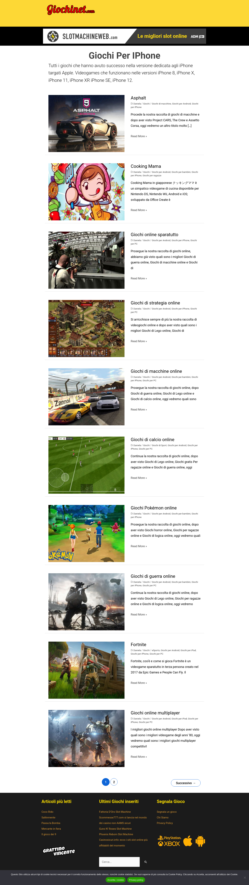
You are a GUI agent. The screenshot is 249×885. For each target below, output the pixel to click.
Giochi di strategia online (157, 306)
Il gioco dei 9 (49, 836)
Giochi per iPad (191, 653)
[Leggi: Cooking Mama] (86, 194)
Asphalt (139, 101)
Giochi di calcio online (154, 442)
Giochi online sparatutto (156, 237)
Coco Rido (48, 814)
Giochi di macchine (163, 106)
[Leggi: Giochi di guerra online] (86, 604)
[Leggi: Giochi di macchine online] (86, 399)
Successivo (184, 785)
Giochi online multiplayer (157, 716)
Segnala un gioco (167, 814)
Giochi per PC (158, 383)
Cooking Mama (147, 169)
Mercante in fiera (52, 831)
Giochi (147, 106)
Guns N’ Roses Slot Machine (116, 831)
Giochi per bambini (184, 175)
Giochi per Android (184, 106)
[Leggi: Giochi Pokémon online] (86, 536)
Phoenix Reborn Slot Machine (117, 836)
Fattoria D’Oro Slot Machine (116, 814)
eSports (157, 653)
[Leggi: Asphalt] (86, 126)
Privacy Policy (165, 825)
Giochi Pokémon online (155, 511)
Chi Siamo (163, 819)
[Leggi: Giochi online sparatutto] (86, 263)
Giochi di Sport (160, 448)
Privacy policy (136, 880)
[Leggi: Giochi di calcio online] (86, 468)
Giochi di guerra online (155, 579)
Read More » (139, 138)
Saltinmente (49, 819)
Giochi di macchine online (158, 374)
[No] (244, 877)
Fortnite (139, 647)
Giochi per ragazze (161, 178)
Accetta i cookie (115, 880)
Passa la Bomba (51, 825)
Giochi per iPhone (140, 110)
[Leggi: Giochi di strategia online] (86, 331)
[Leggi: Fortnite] (86, 673)
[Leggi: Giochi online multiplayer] (86, 741)
